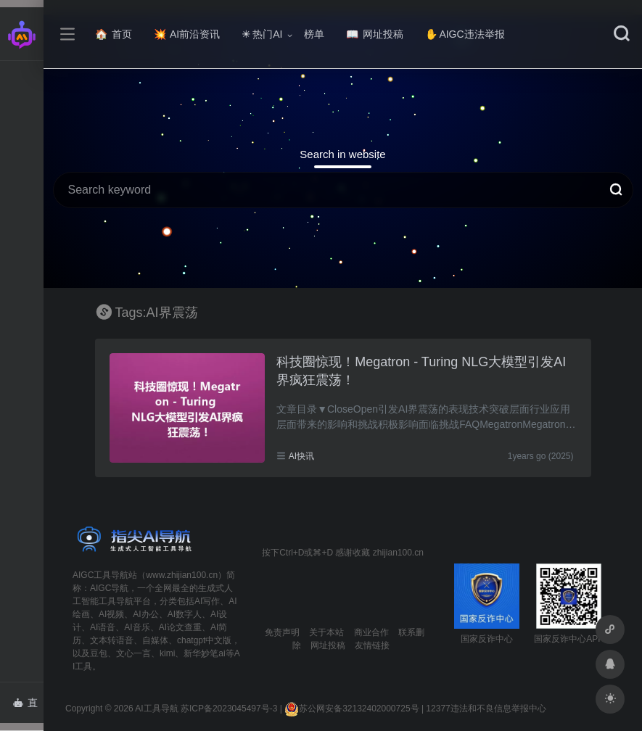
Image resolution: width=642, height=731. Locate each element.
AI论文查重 (180, 627)
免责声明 (282, 632)
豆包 (98, 653)
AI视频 (111, 614)
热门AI (262, 34)
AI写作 (207, 601)
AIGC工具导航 (100, 575)
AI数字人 (185, 614)
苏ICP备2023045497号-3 (229, 708)
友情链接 (372, 645)
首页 (113, 34)
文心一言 (133, 653)
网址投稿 (374, 34)
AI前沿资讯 (187, 34)
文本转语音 (111, 640)
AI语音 (102, 627)
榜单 (314, 34)
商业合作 (371, 632)
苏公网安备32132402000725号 (351, 708)
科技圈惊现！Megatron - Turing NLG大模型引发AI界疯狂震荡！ (421, 371)
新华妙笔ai (204, 653)
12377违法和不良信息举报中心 (486, 708)
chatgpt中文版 (204, 640)
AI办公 (145, 614)
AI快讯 (301, 456)
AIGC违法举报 (464, 34)
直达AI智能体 (28, 707)
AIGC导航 (109, 588)
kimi (167, 653)
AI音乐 (136, 627)
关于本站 (326, 632)
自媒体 (155, 640)
